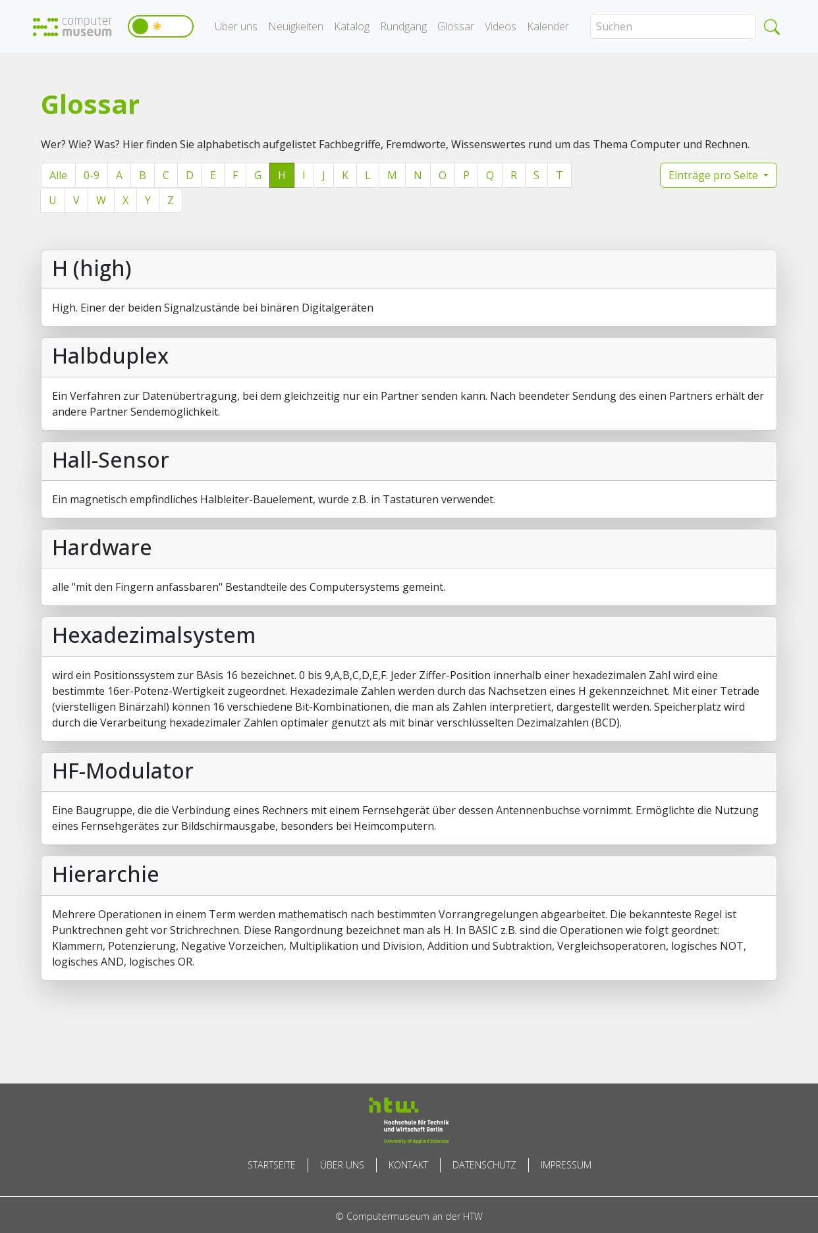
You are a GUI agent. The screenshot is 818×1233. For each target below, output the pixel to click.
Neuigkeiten (295, 26)
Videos (500, 26)
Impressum (566, 1165)
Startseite (272, 1165)
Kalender (548, 26)
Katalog (351, 26)
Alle (58, 175)
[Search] (673, 26)
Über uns (236, 26)
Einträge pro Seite (714, 175)
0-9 (91, 175)
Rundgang (403, 26)
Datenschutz (484, 1165)
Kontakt (408, 1165)
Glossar (455, 26)
